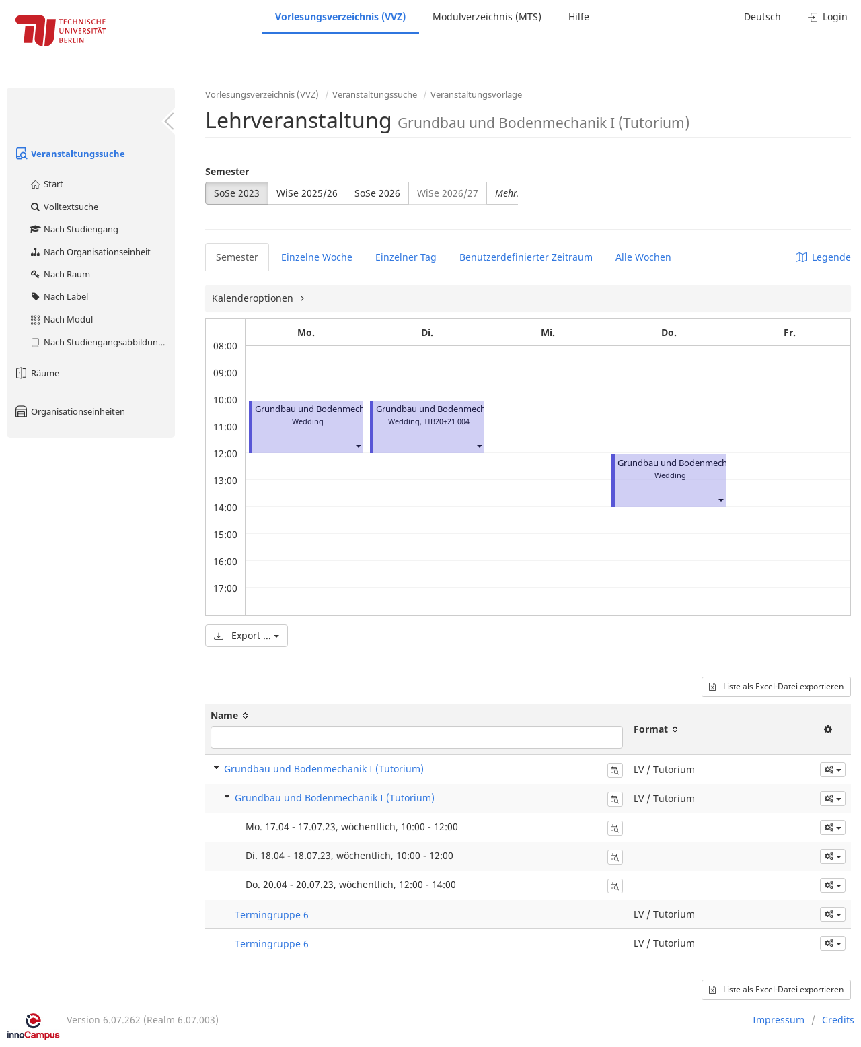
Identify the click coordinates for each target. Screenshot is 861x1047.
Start (46, 184)
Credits (838, 1019)
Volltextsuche (63, 207)
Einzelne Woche (316, 256)
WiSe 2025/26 (307, 193)
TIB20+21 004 (447, 421)
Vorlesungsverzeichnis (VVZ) (340, 16)
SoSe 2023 (237, 193)
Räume (36, 373)
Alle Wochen (643, 256)
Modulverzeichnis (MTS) (487, 16)
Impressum (778, 1019)
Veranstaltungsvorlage (476, 94)
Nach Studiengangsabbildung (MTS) (102, 342)
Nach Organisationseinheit (90, 252)
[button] (357, 445)
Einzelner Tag (406, 256)
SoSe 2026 (377, 193)
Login (828, 16)
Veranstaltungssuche (69, 153)
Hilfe (578, 16)
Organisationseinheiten (69, 411)
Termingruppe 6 (272, 914)
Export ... (246, 635)
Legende (823, 256)
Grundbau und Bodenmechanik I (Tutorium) (344, 409)
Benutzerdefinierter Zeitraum (526, 256)
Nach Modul (61, 319)
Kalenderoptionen (254, 298)
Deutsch (762, 16)
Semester (227, 171)
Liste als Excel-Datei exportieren (776, 686)
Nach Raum (59, 274)
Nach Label (58, 296)
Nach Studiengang (73, 229)
